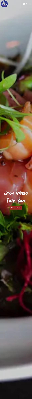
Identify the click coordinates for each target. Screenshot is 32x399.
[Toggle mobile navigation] (29, 4)
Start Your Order (16, 208)
